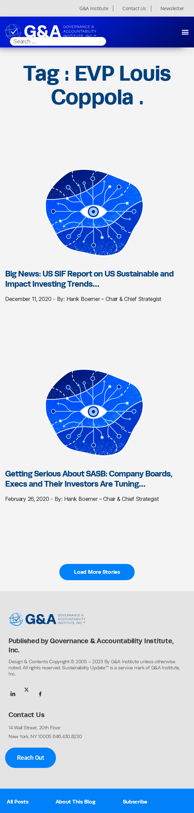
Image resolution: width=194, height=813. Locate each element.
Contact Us (134, 8)
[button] (185, 31)
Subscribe (135, 801)
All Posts (17, 801)
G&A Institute (94, 8)
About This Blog (76, 801)
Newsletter (172, 8)
